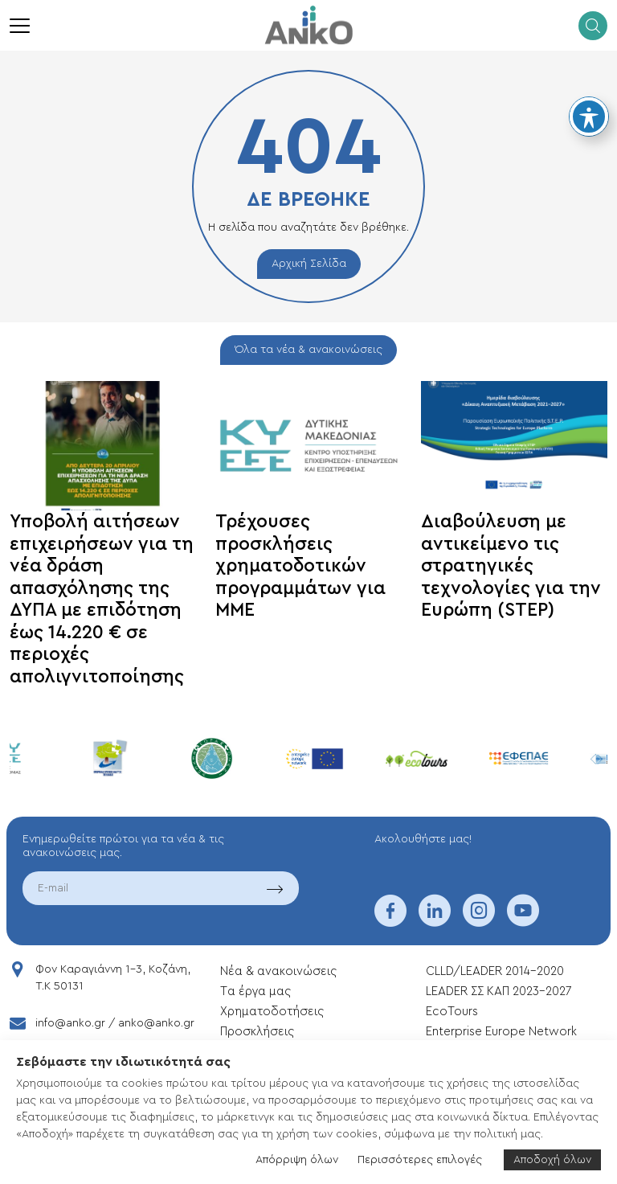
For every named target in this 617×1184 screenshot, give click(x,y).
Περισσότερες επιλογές (420, 1160)
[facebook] (390, 921)
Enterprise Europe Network (501, 1032)
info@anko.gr (70, 1023)
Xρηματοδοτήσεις (272, 1012)
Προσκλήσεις (257, 1032)
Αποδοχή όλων (552, 1160)
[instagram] (479, 921)
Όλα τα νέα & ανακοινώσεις (308, 349)
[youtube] (523, 921)
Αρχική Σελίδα (309, 263)
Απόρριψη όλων (296, 1160)
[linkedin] (435, 921)
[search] (592, 25)
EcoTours (452, 1012)
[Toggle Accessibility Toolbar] (589, 116)
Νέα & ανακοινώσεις (278, 971)
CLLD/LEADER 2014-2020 (496, 971)
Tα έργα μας (255, 991)
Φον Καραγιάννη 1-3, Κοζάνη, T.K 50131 (112, 978)
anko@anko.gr (156, 1023)
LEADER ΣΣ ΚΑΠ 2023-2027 (498, 991)
